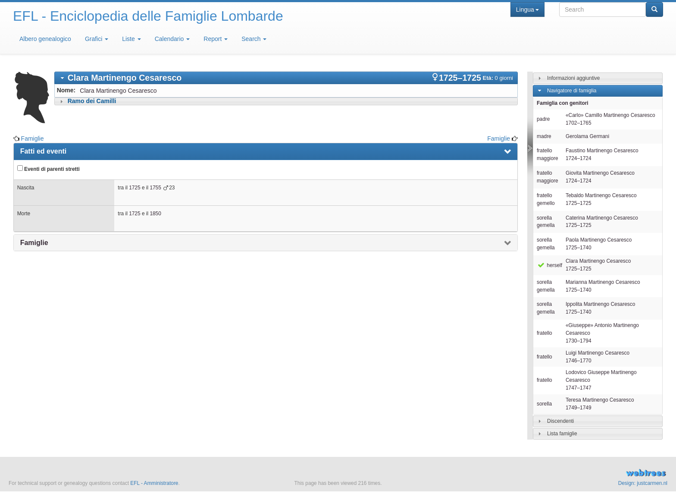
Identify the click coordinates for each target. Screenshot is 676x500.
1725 (134, 188)
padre (543, 119)
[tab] (286, 78)
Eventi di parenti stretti (48, 168)
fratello (544, 333)
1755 (155, 188)
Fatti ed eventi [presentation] (43, 151)
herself (549, 265)
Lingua (527, 9)
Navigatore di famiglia (571, 91)
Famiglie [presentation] (34, 242)
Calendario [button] (172, 38)
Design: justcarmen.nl (642, 483)
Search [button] (253, 38)
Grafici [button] (96, 38)
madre (544, 136)
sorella (544, 404)
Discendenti (560, 421)
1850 (155, 214)
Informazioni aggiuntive (573, 78)
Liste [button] (131, 38)
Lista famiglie (562, 434)
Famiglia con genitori (562, 103)
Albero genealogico (45, 38)
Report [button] (215, 38)
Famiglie (32, 138)
